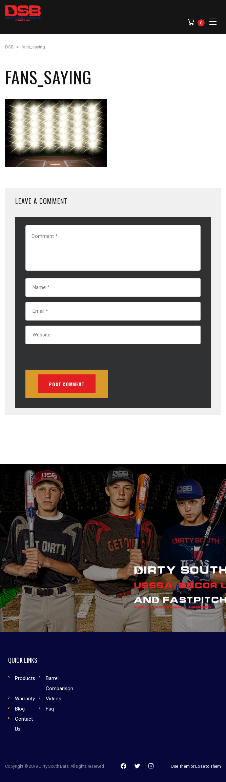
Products (25, 678)
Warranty (25, 699)
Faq (50, 709)
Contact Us (24, 724)
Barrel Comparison (59, 683)
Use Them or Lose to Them (196, 766)
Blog (20, 709)
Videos (53, 699)
